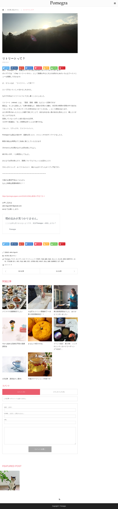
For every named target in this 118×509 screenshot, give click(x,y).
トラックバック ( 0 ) (59, 392)
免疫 (49, 259)
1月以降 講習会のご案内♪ (12, 379)
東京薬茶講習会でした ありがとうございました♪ (65, 313)
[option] (10, 480)
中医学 (38, 259)
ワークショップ (30, 259)
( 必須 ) (8, 407)
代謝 (42, 259)
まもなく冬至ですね (35, 344)
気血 (21, 261)
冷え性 (60, 259)
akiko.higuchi (14, 252)
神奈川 (41, 261)
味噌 (64, 259)
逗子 (59, 261)
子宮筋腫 (9, 261)
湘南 (25, 261)
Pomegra (7, 259)
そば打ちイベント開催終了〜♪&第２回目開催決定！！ (39, 313)
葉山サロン (15, 10)
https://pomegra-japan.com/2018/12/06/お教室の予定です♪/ (23, 196)
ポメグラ (18, 259)
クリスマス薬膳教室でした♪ (12, 311)
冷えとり (54, 259)
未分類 (9, 10)
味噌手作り (69, 259)
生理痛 (33, 261)
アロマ (13, 259)
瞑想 (37, 261)
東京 (18, 261)
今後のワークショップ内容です (39, 379)
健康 (46, 259)
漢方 (28, 261)
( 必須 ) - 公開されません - (14, 413)
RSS (59, 499)
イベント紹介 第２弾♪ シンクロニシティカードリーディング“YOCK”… (65, 346)
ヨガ (23, 259)
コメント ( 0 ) (21, 392)
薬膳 (49, 261)
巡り (14, 261)
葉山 (45, 261)
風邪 (62, 261)
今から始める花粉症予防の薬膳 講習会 (14, 345)
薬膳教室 (54, 261)
